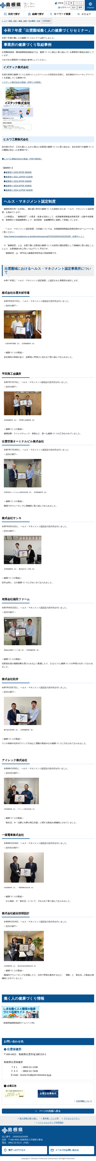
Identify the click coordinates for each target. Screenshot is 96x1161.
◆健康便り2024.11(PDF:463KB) (18, 190)
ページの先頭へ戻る (49, 1111)
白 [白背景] (66, 3)
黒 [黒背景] (71, 3)
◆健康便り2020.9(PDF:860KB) (18, 172)
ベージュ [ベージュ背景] (78, 3)
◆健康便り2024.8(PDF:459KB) (18, 186)
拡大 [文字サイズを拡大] (74, 7)
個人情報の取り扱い (29, 1118)
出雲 (38, 21)
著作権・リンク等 (51, 1118)
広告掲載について (84, 1101)
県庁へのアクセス (16, 1150)
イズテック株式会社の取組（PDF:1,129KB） (22, 82)
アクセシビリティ (72, 1118)
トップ (4, 21)
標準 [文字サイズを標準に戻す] (80, 7)
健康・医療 (23, 21)
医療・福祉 (13, 21)
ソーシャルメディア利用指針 (51, 1123)
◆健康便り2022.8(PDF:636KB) (18, 181)
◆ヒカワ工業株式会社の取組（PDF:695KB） (22, 159)
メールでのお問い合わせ (67, 1150)
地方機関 (31, 21)
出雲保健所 (46, 21)
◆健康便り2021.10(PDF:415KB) (18, 177)
